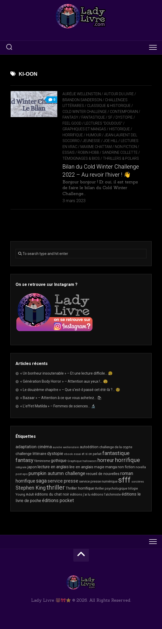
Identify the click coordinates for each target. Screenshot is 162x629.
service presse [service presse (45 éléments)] (62, 481)
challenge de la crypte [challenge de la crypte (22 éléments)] (115, 447)
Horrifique (72, 135)
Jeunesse (91, 141)
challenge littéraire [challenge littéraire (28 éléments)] (31, 453)
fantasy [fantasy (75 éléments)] (24, 460)
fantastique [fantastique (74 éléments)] (116, 453)
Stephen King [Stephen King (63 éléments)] (31, 488)
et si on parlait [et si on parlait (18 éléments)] (92, 454)
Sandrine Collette (120, 152)
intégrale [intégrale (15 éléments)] (21, 467)
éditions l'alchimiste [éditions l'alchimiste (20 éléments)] (106, 494)
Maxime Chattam (96, 147)
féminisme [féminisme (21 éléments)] (42, 461)
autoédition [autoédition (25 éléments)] (89, 447)
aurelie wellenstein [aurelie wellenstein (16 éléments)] (66, 447)
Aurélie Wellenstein (81, 94)
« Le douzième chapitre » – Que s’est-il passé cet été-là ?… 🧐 (70, 390)
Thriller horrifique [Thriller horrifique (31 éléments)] (80, 488)
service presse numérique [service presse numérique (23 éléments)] (98, 481)
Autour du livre (119, 94)
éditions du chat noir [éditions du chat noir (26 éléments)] (52, 494)
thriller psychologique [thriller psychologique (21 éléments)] (111, 488)
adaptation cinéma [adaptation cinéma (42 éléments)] (34, 446)
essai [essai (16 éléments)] (77, 454)
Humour (93, 135)
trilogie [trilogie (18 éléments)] (133, 488)
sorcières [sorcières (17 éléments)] (137, 481)
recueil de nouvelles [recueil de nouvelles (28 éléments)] (102, 473)
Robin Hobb (88, 152)
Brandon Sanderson (82, 100)
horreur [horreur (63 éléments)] (105, 460)
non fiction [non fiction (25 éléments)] (126, 467)
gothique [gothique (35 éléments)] (59, 460)
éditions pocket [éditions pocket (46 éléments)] (58, 500)
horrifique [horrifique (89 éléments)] (127, 460)
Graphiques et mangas (84, 129)
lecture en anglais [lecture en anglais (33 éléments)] (53, 466)
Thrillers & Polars (121, 158)
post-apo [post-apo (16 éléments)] (22, 474)
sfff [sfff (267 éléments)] (124, 480)
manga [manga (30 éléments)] (111, 467)
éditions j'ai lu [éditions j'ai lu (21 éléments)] (80, 494)
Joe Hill (110, 141)
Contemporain (124, 112)
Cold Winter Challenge (84, 112)
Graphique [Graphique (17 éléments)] (74, 461)
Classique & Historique (109, 106)
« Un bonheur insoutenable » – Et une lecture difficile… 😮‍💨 (66, 373)
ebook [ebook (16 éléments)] (68, 454)
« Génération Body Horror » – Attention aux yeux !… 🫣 (64, 381)
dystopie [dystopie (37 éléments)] (55, 453)
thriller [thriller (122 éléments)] (55, 487)
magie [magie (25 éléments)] (99, 467)
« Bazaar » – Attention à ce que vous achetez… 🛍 (61, 398)
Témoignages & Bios (81, 158)
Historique (119, 129)
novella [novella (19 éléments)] (141, 467)
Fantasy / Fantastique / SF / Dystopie (97, 117)
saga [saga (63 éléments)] (41, 481)
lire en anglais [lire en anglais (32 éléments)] (81, 467)
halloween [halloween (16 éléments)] (89, 461)
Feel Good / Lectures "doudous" (92, 123)
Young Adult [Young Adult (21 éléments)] (25, 494)
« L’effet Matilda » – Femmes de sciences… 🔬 (57, 406)
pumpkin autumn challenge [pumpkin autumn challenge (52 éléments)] (57, 473)
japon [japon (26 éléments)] (32, 467)
